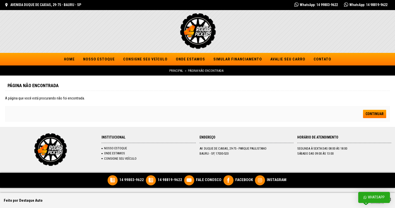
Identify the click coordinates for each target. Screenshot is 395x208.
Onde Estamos (113, 153)
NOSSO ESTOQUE (114, 148)
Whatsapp (374, 197)
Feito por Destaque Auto (23, 200)
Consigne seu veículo (119, 158)
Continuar (375, 114)
